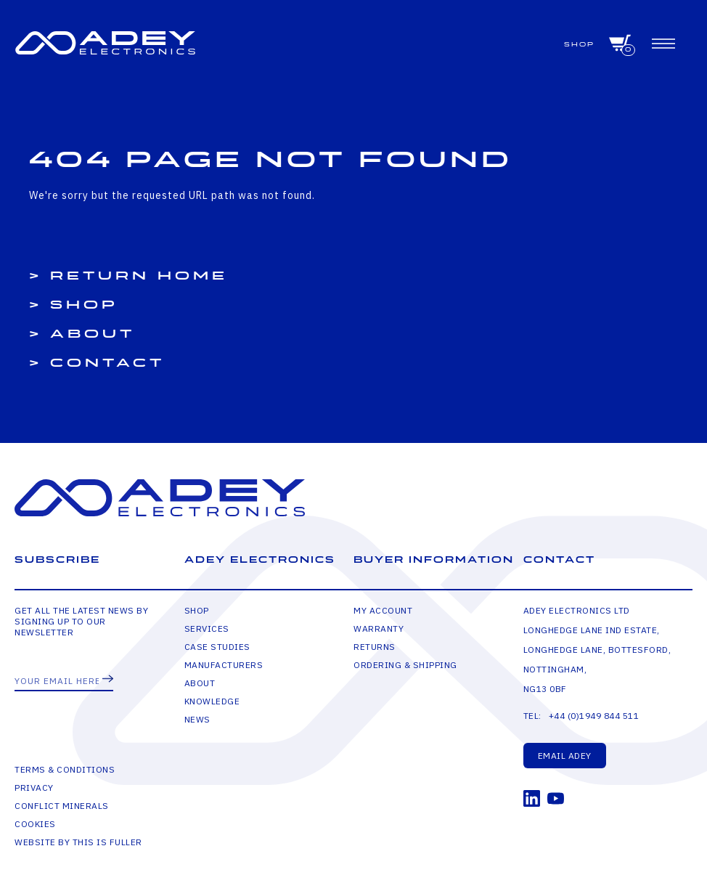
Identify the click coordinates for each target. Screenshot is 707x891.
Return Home (139, 276)
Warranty (379, 628)
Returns (375, 646)
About (92, 334)
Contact (107, 363)
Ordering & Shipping (405, 664)
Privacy (34, 787)
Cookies (35, 823)
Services (206, 628)
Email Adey (565, 755)
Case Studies (217, 646)
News (197, 719)
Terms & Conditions (65, 769)
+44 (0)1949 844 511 (594, 715)
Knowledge (212, 701)
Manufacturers (223, 664)
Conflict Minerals (62, 805)
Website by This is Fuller (78, 842)
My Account (383, 610)
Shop (579, 45)
